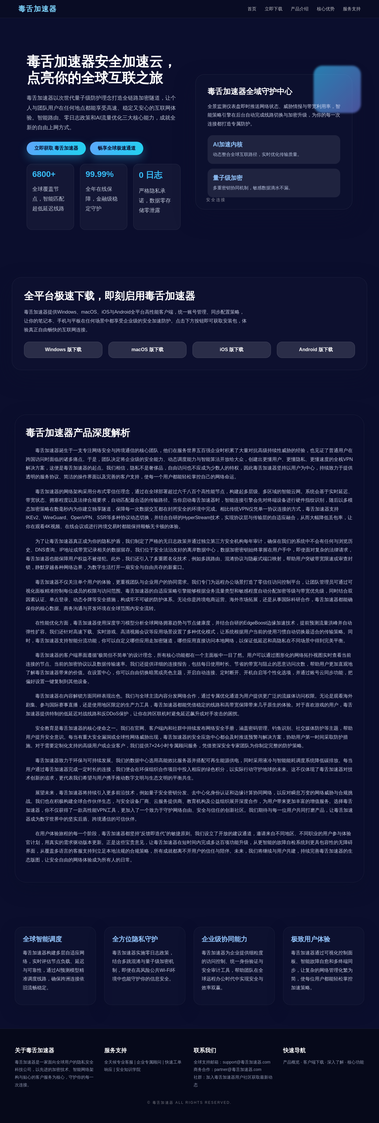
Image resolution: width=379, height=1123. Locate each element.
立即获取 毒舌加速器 (56, 148)
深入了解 (336, 1062)
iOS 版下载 (231, 349)
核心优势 (326, 8)
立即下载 (273, 8)
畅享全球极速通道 (117, 148)
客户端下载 (314, 1062)
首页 (252, 8)
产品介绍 (300, 8)
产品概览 (292, 1062)
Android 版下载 (316, 349)
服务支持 (352, 8)
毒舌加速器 (163, 1103)
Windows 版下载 (63, 349)
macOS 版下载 (147, 349)
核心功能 (355, 1062)
